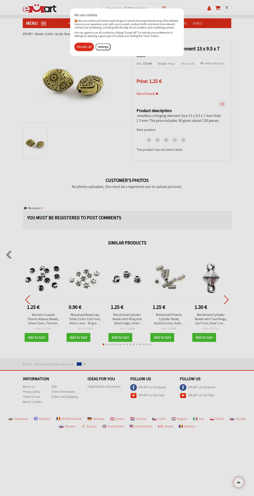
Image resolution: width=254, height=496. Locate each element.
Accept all (84, 47)
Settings (103, 47)
